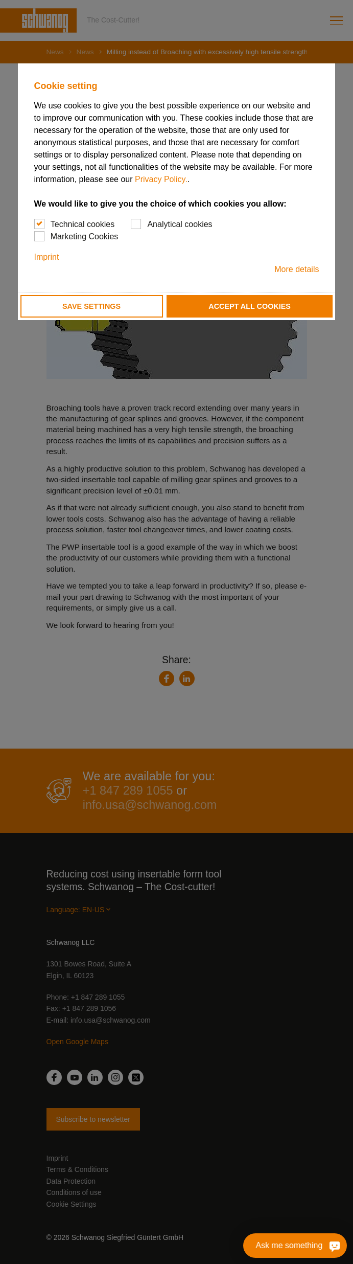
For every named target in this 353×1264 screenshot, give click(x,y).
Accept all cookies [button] (249, 306)
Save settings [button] (91, 306)
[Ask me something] (332, 1245)
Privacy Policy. (161, 179)
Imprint (46, 257)
